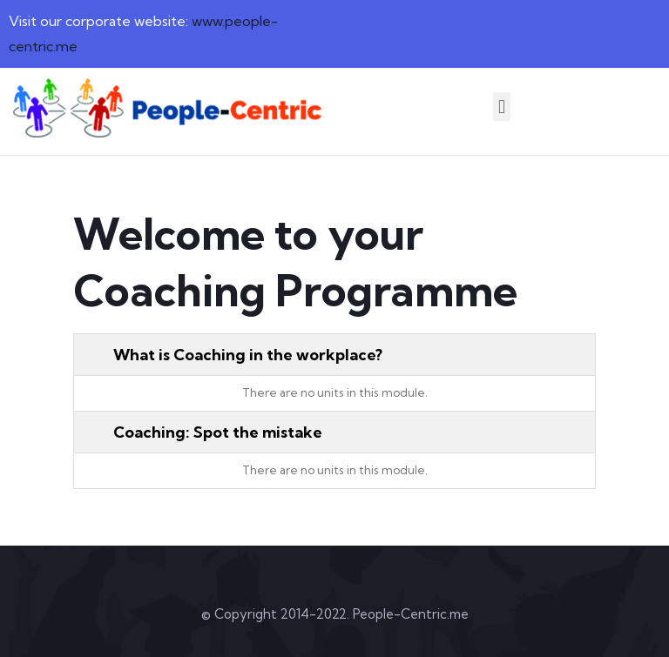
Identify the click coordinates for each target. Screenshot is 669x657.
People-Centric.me (411, 614)
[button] (501, 106)
